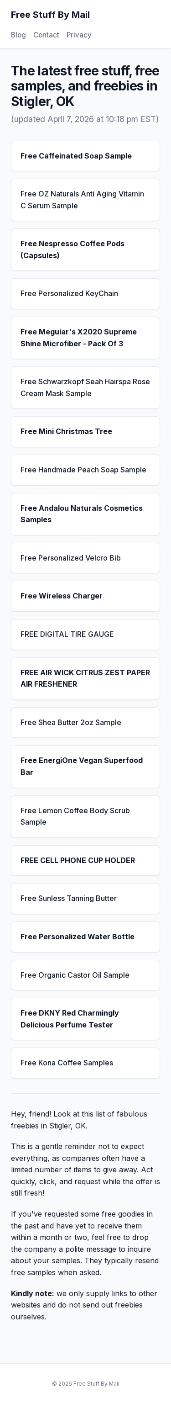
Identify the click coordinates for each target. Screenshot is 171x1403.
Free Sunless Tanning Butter (69, 898)
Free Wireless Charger (62, 595)
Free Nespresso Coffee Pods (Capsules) (72, 249)
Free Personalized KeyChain (69, 293)
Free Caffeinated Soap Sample (76, 155)
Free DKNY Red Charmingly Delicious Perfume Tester (70, 1018)
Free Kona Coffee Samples (67, 1062)
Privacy (79, 35)
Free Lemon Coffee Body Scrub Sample (75, 816)
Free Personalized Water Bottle (78, 936)
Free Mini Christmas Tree (66, 431)
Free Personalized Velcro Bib (71, 557)
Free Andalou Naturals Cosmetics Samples (82, 513)
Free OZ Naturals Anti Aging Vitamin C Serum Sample (82, 199)
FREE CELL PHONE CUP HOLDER (78, 860)
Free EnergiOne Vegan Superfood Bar (82, 766)
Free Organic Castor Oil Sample (75, 974)
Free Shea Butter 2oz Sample (71, 722)
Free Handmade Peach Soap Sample (83, 469)
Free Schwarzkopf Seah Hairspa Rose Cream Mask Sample (85, 387)
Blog (18, 35)
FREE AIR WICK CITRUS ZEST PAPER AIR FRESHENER (85, 678)
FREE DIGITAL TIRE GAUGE (67, 634)
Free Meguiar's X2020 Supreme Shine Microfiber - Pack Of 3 (79, 337)
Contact (46, 35)
